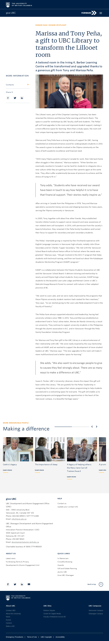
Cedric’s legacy (10, 464)
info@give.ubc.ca (19, 519)
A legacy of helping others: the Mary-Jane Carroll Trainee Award (79, 467)
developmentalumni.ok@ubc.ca (25, 542)
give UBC (11, 499)
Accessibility (60, 637)
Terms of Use (32, 637)
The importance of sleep (46, 464)
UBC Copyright (46, 637)
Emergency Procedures (14, 637)
